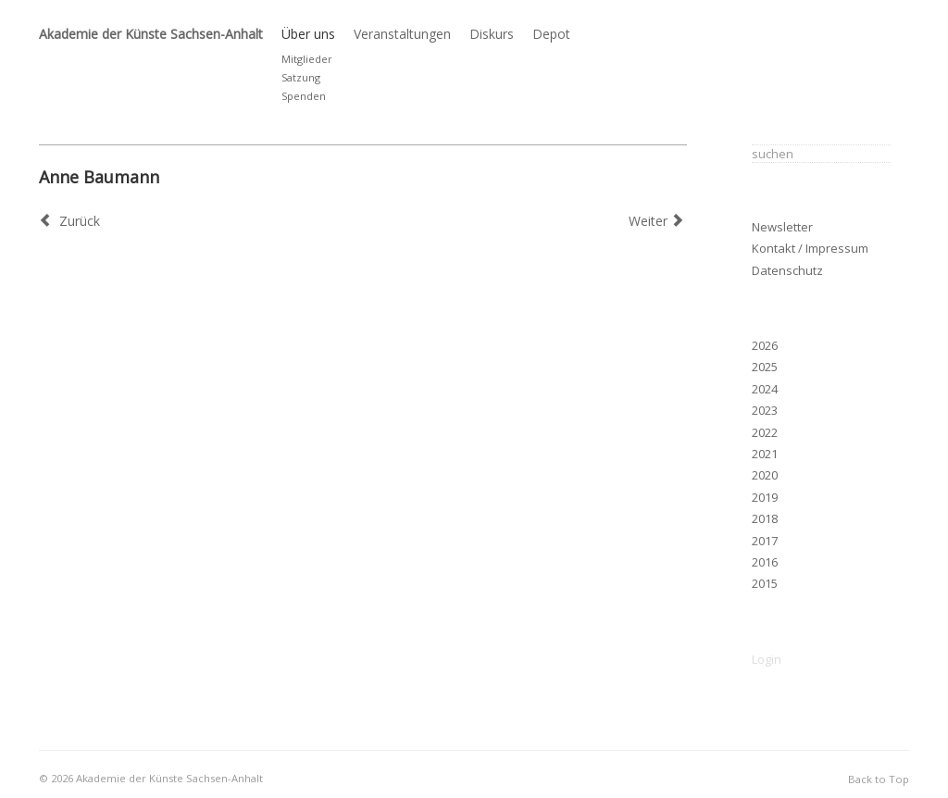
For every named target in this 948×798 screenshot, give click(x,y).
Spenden (303, 96)
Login (766, 659)
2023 (765, 410)
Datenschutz (787, 270)
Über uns (308, 34)
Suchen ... (752, 142)
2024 (765, 388)
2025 (765, 366)
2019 (765, 497)
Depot (551, 34)
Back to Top (878, 779)
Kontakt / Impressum (810, 248)
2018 (765, 518)
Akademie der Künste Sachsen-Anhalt (151, 34)
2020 (765, 475)
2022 (765, 432)
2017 (765, 540)
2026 (765, 345)
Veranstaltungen (402, 34)
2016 (765, 562)
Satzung (300, 77)
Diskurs (491, 34)
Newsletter (782, 226)
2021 (765, 453)
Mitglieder (306, 59)
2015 (765, 583)
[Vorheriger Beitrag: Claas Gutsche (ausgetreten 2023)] (69, 221)
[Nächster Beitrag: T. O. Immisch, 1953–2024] (658, 221)
